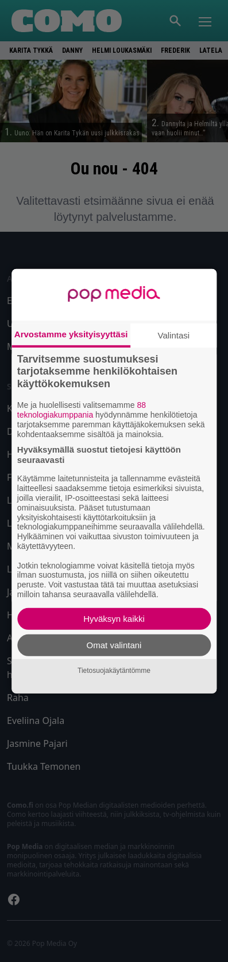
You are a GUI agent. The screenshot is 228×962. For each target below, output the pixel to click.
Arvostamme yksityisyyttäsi (71, 333)
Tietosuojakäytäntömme (114, 671)
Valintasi (174, 335)
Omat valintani (114, 645)
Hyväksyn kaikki (114, 619)
